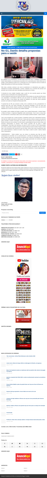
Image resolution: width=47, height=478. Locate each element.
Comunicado (9, 412)
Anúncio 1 (3, 468)
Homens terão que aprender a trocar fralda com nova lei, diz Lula (21, 391)
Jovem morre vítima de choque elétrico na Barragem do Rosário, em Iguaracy (23, 363)
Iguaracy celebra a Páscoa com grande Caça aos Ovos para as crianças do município (25, 405)
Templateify (7, 476)
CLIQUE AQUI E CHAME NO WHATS (7, 436)
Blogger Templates (25, 476)
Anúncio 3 (3, 470)
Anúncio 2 (25, 468)
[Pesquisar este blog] (20, 213)
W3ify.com (14, 476)
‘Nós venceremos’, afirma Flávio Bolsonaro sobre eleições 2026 (20, 356)
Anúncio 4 (25, 470)
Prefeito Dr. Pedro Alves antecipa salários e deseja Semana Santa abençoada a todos (25, 419)
